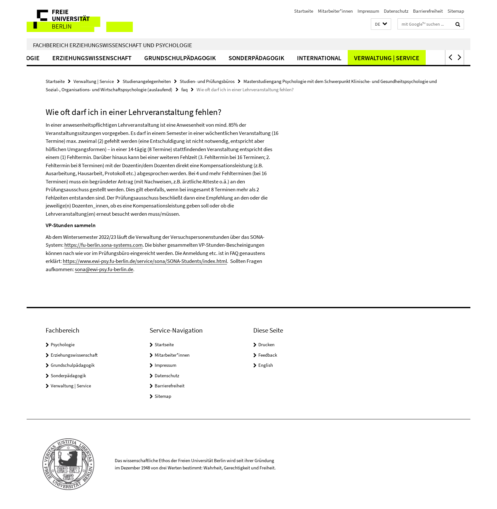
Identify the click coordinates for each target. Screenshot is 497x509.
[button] (381, 24)
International (335, 58)
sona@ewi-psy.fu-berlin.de (104, 269)
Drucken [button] (266, 344)
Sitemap (456, 11)
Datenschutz (396, 11)
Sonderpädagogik (273, 58)
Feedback (267, 355)
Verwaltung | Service (403, 58)
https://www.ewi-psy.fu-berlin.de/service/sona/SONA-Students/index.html (145, 261)
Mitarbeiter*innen (335, 11)
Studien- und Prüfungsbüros (207, 81)
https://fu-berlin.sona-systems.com (103, 244)
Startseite (303, 11)
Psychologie (36, 58)
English (265, 365)
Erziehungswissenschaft (108, 58)
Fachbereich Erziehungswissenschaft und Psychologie (112, 45)
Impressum (368, 11)
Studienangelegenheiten (147, 81)
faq (184, 89)
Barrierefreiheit (428, 11)
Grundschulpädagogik (196, 58)
